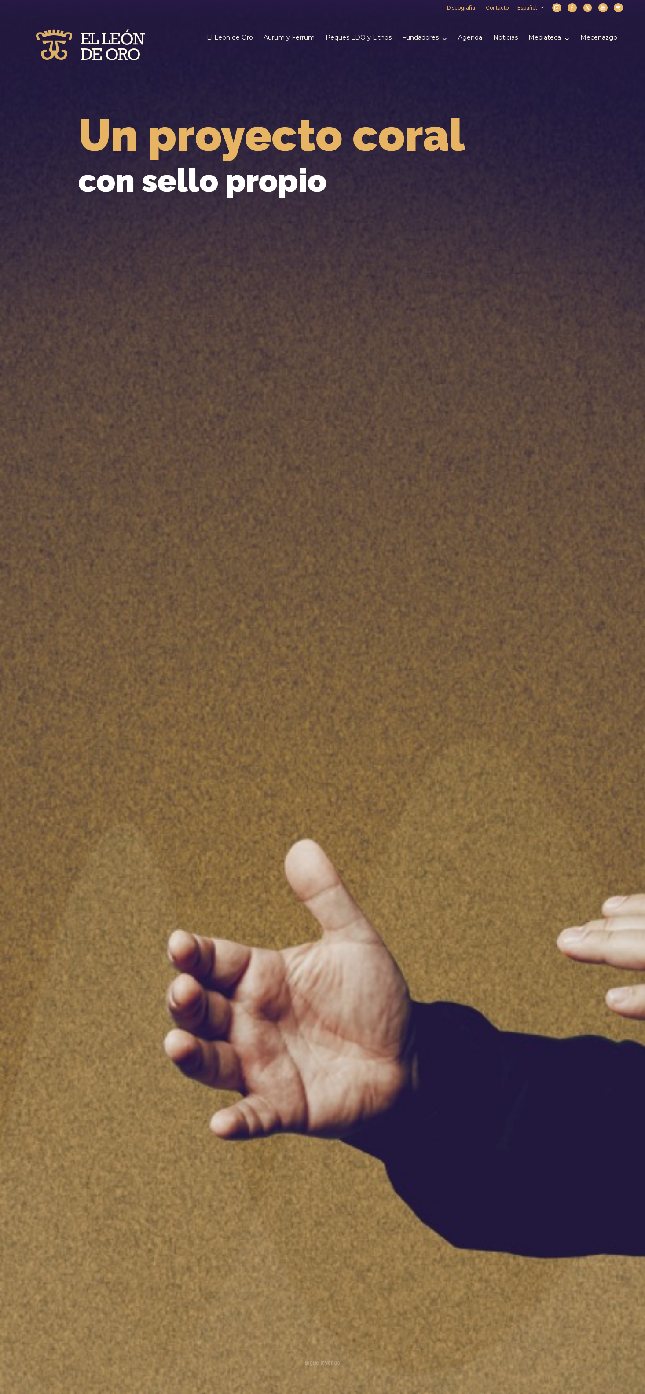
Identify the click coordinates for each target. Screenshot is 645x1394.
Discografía (461, 8)
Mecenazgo (598, 37)
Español (530, 8)
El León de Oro (230, 37)
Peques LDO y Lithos (359, 37)
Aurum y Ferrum (289, 37)
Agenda (470, 37)
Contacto (497, 8)
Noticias (505, 37)
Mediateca (544, 37)
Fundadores (420, 37)
